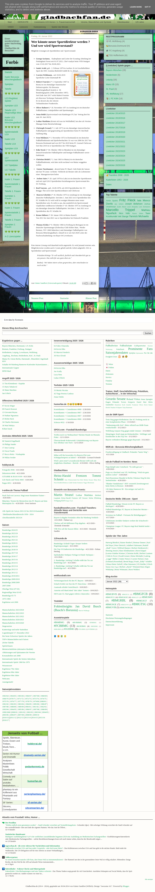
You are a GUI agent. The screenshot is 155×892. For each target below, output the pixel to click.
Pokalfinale (120, 349)
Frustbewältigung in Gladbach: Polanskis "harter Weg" (127, 452)
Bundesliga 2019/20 (10, 546)
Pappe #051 (6, 483)
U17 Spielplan (11, 165)
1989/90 (20, 707)
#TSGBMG (82, 629)
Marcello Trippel (120, 210)
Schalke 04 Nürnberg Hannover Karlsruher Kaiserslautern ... (25, 364)
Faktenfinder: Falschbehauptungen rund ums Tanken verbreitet (28, 871)
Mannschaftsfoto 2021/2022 (13, 616)
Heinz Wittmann (121, 569)
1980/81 (43, 701)
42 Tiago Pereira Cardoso (64, 393)
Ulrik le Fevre (112, 556)
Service (108, 377)
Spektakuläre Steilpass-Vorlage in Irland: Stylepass (73, 555)
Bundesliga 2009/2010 (11, 579)
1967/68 (36, 696)
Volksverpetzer (11, 857)
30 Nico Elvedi (60, 355)
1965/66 (20, 696)
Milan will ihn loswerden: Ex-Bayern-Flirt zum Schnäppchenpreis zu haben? (72, 456)
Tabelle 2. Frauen (13, 220)
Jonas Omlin (59, 397)
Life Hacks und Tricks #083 (13, 480)
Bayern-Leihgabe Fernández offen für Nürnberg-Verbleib (76, 517)
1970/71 (12, 699)
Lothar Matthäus (84, 495)
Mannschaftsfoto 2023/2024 (13, 610)
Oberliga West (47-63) (10, 589)
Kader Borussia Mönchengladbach (13, 78)
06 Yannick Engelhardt (11, 441)
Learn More (136, 7)
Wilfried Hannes (124, 548)
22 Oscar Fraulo (8, 451)
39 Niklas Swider (9, 457)
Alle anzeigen (149, 879)
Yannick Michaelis (139, 216)
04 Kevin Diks (59, 349)
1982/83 (13, 704)
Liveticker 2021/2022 (115, 146)
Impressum (110, 625)
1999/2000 (6, 712)
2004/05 (45, 712)
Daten (108, 184)
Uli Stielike (141, 564)
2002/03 (30, 712)
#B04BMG (59, 622)
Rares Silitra (137, 213)
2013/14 (27, 717)
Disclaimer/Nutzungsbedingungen (119, 618)
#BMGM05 (147, 597)
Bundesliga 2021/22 (10, 540)
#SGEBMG (69, 629)
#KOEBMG (81, 626)
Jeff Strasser (83, 498)
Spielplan (9, 84)
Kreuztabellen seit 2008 (11, 656)
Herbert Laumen (146, 553)
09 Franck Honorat (9, 409)
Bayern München (114, 70)
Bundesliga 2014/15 (10, 563)
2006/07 (13, 715)
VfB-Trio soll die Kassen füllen (66, 529)
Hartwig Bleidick (112, 542)
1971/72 (20, 699)
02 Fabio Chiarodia (61, 346)
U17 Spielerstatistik (11, 159)
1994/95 (13, 709)
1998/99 (44, 709)
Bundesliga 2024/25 (10, 530)
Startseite (64, 298)
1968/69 (44, 696)
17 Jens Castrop (8, 448)
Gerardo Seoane (116, 398)
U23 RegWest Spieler (11, 99)
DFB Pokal (6, 371)
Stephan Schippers (116, 407)
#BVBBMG (77, 622)
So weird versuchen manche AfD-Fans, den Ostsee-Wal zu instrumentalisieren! (34, 860)
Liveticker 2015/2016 (115, 118)
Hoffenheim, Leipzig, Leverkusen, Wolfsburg (19, 352)
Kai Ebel (80, 480)
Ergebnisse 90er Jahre (10, 675)
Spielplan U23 (11, 105)
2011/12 (13, 717)
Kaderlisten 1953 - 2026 (117, 180)
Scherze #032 (59, 422)
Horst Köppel (141, 551)
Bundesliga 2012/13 (10, 569)
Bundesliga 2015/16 (10, 559)
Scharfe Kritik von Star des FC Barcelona (70, 584)
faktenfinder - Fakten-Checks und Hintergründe (25, 869)
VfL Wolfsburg (112, 94)
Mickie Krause (88, 480)
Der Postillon (10, 823)
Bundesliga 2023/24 (10, 533)
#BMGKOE (123, 597)
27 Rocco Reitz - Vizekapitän (13, 454)
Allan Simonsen (129, 564)
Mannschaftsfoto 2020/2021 (13, 619)
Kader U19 (10, 139)
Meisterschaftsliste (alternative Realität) (17, 649)
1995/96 (20, 709)
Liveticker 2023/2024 (115, 156)
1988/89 (13, 707)
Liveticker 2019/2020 (115, 137)
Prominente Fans (140, 348)
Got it (148, 7)
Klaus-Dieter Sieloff (114, 564)
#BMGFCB (140, 594)
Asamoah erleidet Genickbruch (66, 587)
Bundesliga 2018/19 (10, 549)
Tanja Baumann (127, 407)
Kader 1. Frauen (12, 179)
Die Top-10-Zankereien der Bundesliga (69, 549)
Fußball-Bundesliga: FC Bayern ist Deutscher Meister (126, 509)
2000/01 (14, 712)
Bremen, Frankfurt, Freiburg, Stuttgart (17, 349)
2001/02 (22, 712)
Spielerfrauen (7, 646)
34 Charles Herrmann (10, 422)
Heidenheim (111, 75)
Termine (109, 384)
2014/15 (35, 717)
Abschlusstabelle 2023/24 (12, 517)
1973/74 (35, 699)
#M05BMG (94, 626)
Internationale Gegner (10, 368)
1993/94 (5, 709)
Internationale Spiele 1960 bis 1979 (16, 662)
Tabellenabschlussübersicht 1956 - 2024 (18, 514)
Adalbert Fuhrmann (134, 545)
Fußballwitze (112, 345)
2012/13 (20, 717)
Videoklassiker (123, 22)
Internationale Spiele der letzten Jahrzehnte (19, 659)
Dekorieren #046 (8, 473)
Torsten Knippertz (128, 402)
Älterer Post (91, 298)
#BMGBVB (111, 594)
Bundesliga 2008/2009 (11, 582)
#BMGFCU (110, 597)
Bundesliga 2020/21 (10, 543)
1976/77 (13, 701)
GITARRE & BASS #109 (12, 476)
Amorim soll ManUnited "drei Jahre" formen (71, 590)
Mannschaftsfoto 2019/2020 (13, 623)
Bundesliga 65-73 (9, 595)
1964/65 (13, 696)
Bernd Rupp (128, 561)
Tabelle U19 (10, 144)
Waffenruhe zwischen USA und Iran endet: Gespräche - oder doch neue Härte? (34, 848)
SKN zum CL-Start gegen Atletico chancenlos (71, 594)
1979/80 (36, 701)
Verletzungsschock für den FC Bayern (68, 580)
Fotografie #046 (8, 470)
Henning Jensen (112, 551)
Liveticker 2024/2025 (115, 160)
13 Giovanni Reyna (9, 412)
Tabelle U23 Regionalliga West (13, 111)
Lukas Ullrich (59, 378)
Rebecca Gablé (67, 483)
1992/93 (43, 707)
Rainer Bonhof (126, 542)
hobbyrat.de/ (35, 743)
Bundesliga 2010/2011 (11, 576)
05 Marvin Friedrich (61, 352)
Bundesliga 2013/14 (10, 566)
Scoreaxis (19, 320)
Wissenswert (7, 665)
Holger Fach (69, 501)
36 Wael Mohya (8, 425)
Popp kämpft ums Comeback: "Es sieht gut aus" (124, 467)
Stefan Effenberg (95, 498)
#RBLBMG (57, 629)
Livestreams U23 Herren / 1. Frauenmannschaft (54, 22)
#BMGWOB (125, 607)
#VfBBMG (91, 629)
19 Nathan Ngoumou (10, 415)
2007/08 (20, 715)
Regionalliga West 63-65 (11, 592)
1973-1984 (6, 599)
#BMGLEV (135, 597)
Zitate (115, 357)
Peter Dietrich (119, 545)
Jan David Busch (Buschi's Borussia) (77, 608)
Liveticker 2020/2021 (115, 141)
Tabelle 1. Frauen (13, 191)
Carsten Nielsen (137, 559)
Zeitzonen (109, 374)
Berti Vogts (114, 567)
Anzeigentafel (7, 682)
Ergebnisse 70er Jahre (10, 669)
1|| (9, 717)
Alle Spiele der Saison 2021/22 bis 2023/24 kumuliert (23, 511)
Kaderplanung (40, 27)
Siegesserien (7, 626)
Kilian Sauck (7, 429)
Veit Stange (123, 216)
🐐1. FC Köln (112, 98)
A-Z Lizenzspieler (13, 236)
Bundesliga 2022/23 (10, 536)
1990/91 (28, 707)
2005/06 (5, 715)
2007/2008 (6, 586)
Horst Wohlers (134, 569)
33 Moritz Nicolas (61, 390)
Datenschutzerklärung (114, 621)
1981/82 (5, 704)
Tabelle (8, 89)
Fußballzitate (126, 345)
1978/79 (28, 701)
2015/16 (42, 717)
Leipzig (109, 79)
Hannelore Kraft (120, 405)
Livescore (24, 27)
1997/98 (36, 709)
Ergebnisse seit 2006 (10, 602)
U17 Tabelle (10, 170)
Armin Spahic (112, 201)
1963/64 (5, 696)
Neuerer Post (37, 298)
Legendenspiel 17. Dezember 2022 (15, 633)
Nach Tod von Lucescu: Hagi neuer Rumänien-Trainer (23, 495)
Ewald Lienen (124, 556)
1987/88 (5, 707)
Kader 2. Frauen (12, 208)
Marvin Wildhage (84, 610)
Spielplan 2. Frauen (10, 225)
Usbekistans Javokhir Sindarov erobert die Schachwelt (127, 521)
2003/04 (37, 712)
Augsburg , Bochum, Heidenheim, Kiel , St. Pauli (21, 355)
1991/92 (35, 707)
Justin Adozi (121, 207)
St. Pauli (110, 89)
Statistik (8, 72)
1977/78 (20, 701)
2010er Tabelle (8, 642)
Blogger (126, 886)
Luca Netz (58, 374)
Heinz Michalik (137, 556)
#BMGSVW (125, 604)
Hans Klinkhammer (126, 551)
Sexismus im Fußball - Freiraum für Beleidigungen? (126, 515)
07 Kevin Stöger (8, 406)
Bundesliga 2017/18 (10, 553)
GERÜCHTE (23, 22)
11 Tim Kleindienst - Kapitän (13, 383)
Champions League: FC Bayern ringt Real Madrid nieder (128, 526)
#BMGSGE (111, 604)
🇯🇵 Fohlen (110, 367)
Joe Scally (58, 371)
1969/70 (5, 699)
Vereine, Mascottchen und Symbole (96, 22)
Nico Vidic (124, 213)
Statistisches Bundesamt (15, 834)
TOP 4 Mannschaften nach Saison (15, 639)
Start (10, 22)
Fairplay (109, 381)
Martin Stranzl (63, 494)
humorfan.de (35, 781)
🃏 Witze (109, 364)
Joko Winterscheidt (71, 480)
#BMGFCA (125, 594)
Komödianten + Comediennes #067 (67, 412)
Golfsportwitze (140, 346)
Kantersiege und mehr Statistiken (15, 629)
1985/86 (36, 704)
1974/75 (43, 699)
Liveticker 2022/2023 (115, 151)
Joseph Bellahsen (134, 204)
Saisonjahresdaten (117, 352)
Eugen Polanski (112, 402)
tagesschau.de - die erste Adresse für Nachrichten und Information (32, 846)
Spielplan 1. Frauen (10, 197)
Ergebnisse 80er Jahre (10, 672)
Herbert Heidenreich (139, 548)
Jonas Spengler (147, 399)
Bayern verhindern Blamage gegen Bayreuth (123, 440)
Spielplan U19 (11, 148)
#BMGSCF (141, 600)
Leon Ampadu (132, 207)
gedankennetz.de (34, 766)
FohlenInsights (63, 606)
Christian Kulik (132, 553)
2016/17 (6, 720)
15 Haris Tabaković (9, 387)
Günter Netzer (124, 559)
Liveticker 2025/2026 (115, 165)
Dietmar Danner (139, 542)
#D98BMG (93, 622)
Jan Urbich (118, 204)
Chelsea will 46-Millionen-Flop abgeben (69, 523)
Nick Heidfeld (58, 483)
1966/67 (28, 696)
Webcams (6, 679)
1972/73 (28, 699)
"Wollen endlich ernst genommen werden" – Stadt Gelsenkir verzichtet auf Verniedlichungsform (40, 825)
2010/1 (5, 717)
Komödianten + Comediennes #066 (67, 419)
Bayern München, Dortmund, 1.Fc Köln (17, 346)
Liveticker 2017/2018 (115, 127)
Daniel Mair (141, 402)
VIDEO (11, 27)
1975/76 (5, 701)
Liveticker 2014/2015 (115, 113)
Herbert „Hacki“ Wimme (129, 567)
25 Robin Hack (8, 419)
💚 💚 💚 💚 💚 (12, 93)
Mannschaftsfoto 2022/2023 (13, 613)
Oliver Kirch (143, 405)
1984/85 (28, 704)
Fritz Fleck (127, 200)
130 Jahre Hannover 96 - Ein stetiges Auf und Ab (125, 489)
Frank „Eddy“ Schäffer (143, 561)
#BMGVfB (111, 607)
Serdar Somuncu (78, 483)
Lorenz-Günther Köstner (115, 553)
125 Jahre (139, 22)
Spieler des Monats (60, 27)
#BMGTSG (139, 604)
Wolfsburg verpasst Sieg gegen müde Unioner (123, 431)
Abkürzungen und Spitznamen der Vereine (18, 652)
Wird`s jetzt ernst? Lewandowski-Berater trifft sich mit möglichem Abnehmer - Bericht (75, 462)
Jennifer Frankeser (132, 405)
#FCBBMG (61, 625)
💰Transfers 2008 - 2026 (117, 175)
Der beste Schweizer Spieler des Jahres (17, 636)
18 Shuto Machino (9, 390)
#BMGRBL (118, 600)
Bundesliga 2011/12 (10, 572)
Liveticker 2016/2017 (115, 123)
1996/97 (28, 709)
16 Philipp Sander (9, 444)
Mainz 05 (110, 84)
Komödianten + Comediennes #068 (67, 409)
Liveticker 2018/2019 (115, 132)
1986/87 (44, 704)
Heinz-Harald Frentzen (70, 475)
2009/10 (36, 715)
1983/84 (20, 704)
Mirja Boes (97, 480)
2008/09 (28, 715)
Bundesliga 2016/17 (10, 556)
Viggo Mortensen (88, 483)
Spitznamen (139, 353)
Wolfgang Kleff (59, 501)
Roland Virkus (133, 399)
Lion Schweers (144, 207)
